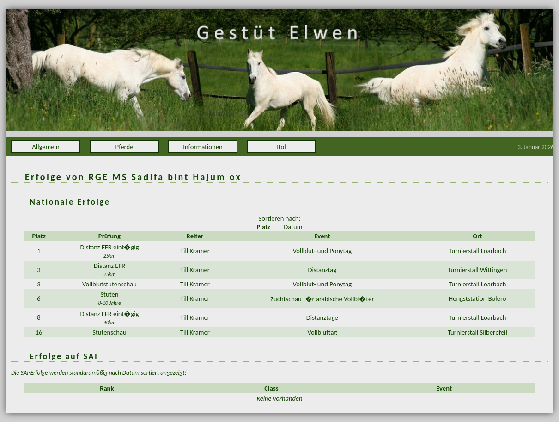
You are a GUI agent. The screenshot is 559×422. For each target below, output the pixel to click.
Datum (293, 227)
